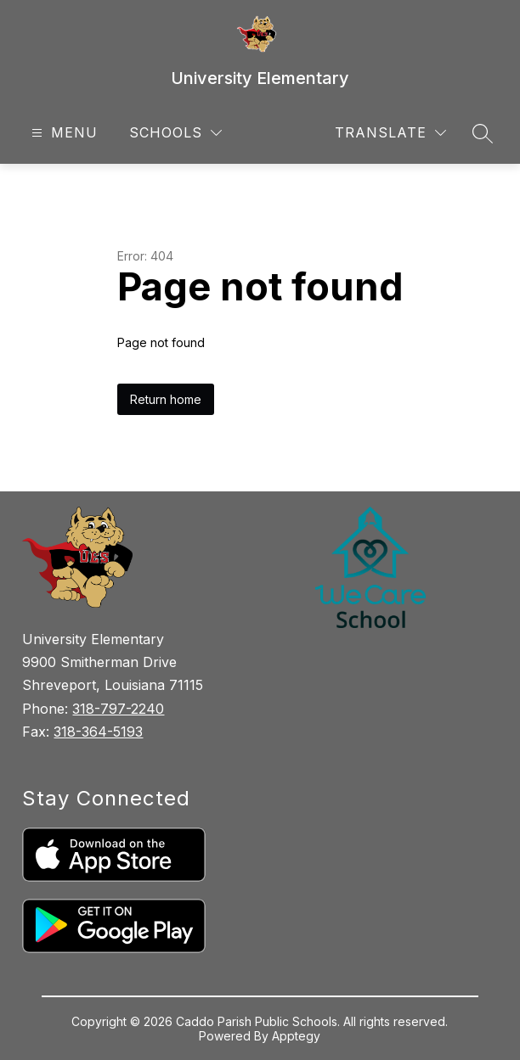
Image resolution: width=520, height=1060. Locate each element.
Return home (165, 399)
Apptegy (296, 1036)
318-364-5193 (98, 731)
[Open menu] (62, 132)
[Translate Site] (390, 132)
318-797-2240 (118, 708)
